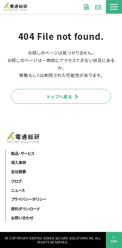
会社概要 (18, 171)
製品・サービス (23, 153)
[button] (114, 7)
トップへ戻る (59, 96)
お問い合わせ (98, 6)
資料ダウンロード (86, 6)
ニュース (18, 190)
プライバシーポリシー (28, 199)
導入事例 (18, 162)
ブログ (16, 181)
